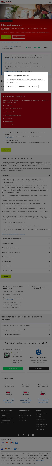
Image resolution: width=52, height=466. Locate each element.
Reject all (22, 86)
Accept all (11, 86)
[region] (26, 81)
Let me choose (32, 86)
